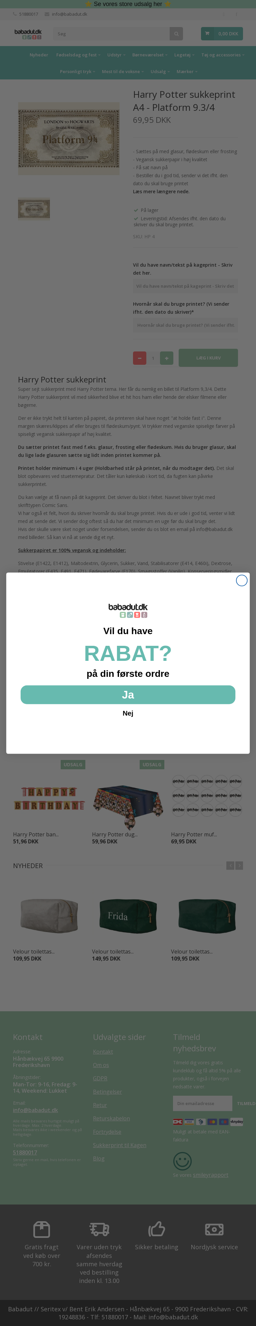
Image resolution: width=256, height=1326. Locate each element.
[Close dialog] (241, 580)
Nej (128, 713)
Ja (128, 694)
